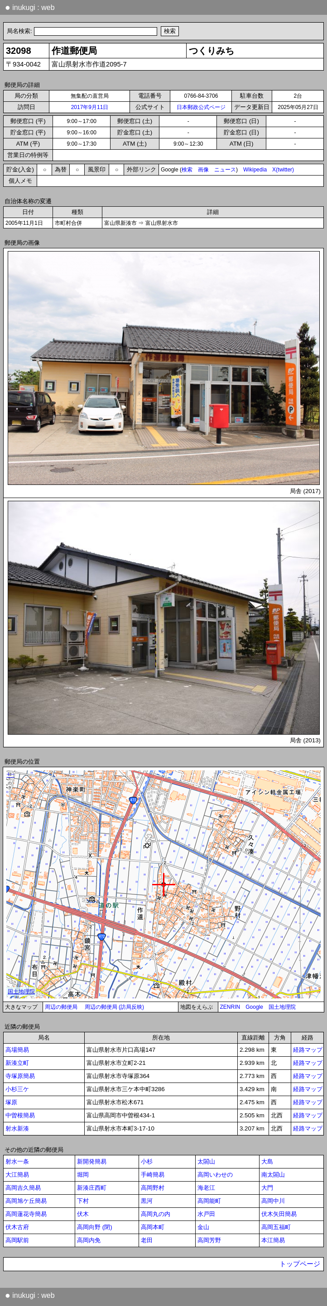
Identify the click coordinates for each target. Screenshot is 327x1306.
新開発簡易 (91, 1161)
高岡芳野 (209, 1240)
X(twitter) (283, 169)
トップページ (299, 1264)
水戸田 (206, 1214)
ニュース (225, 169)
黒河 (147, 1200)
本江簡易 (273, 1240)
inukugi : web (30, 7)
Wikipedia (255, 169)
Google (254, 1007)
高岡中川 (273, 1200)
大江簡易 (17, 1174)
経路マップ (307, 1049)
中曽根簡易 (20, 1115)
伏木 (83, 1214)
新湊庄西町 (91, 1187)
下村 (83, 1200)
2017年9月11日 (90, 107)
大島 (267, 1161)
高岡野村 (152, 1187)
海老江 (206, 1187)
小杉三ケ (17, 1089)
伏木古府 (17, 1227)
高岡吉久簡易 (23, 1187)
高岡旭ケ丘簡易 (26, 1200)
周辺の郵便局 (61, 1007)
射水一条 (17, 1161)
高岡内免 (89, 1240)
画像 (203, 169)
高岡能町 (209, 1200)
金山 (203, 1227)
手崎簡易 (152, 1174)
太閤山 (206, 1161)
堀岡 (83, 1174)
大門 (267, 1187)
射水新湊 (17, 1128)
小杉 (147, 1161)
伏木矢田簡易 (279, 1214)
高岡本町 (152, 1227)
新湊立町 (17, 1062)
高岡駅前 (17, 1240)
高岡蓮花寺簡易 (26, 1214)
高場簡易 (17, 1049)
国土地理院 (282, 1007)
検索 (187, 169)
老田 (147, 1240)
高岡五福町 (276, 1227)
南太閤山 (273, 1174)
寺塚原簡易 (20, 1076)
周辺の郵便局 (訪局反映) (114, 1007)
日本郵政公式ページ (201, 107)
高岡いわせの (215, 1174)
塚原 (11, 1102)
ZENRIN (230, 1007)
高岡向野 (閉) (94, 1227)
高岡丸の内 (155, 1214)
